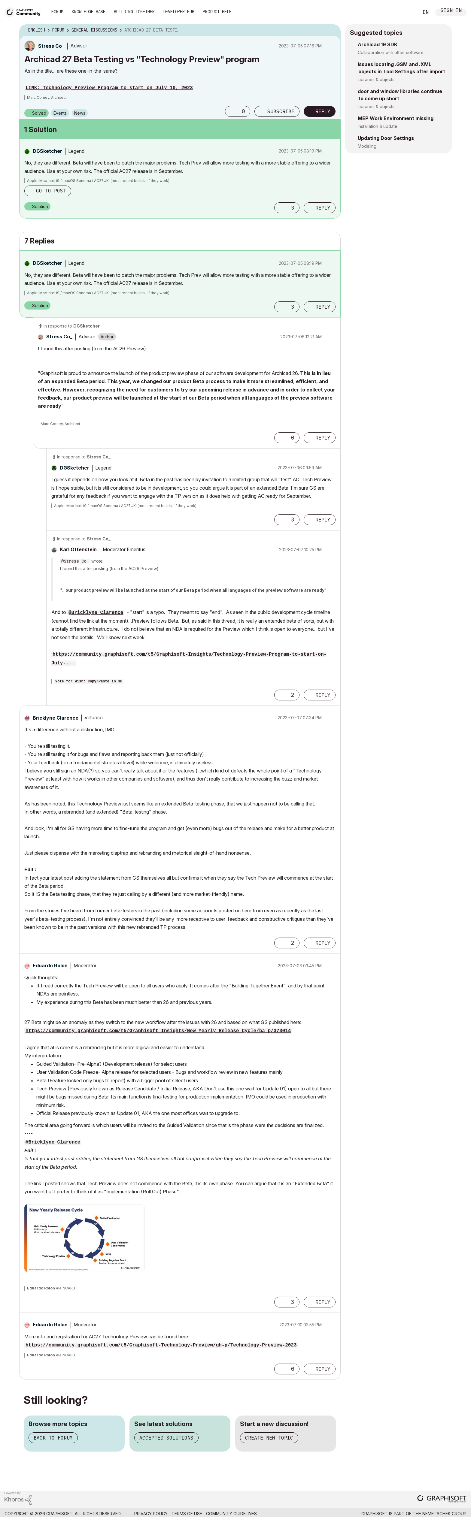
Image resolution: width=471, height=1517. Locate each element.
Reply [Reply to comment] (322, 208)
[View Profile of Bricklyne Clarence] (55, 718)
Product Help (217, 11)
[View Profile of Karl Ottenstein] (78, 549)
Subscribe (280, 111)
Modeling (367, 146)
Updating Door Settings (386, 138)
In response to (72, 325)
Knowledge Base (88, 11)
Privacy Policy (151, 1513)
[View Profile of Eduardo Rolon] (50, 965)
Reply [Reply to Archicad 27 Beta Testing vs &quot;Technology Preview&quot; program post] (322, 111)
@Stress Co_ (75, 561)
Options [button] (332, 30)
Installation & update (377, 126)
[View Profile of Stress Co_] (51, 46)
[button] (231, 111)
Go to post (51, 191)
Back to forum (53, 1438)
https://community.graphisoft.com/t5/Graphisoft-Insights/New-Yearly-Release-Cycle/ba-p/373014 (158, 1031)
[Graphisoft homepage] (441, 1499)
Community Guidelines (231, 1513)
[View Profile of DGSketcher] (47, 151)
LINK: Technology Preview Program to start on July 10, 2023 (109, 88)
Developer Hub (178, 11)
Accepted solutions (166, 1438)
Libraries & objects (376, 79)
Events (60, 113)
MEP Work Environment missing (395, 118)
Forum (57, 11)
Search (407, 12)
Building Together (134, 11)
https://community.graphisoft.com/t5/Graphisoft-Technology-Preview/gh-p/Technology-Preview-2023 (161, 1345)
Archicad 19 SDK (377, 44)
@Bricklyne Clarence (95, 612)
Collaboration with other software (391, 52)
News (79, 113)
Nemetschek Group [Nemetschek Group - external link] (444, 1513)
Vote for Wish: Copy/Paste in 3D (88, 681)
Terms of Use (187, 1513)
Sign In (451, 11)
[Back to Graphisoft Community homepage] (25, 11)
